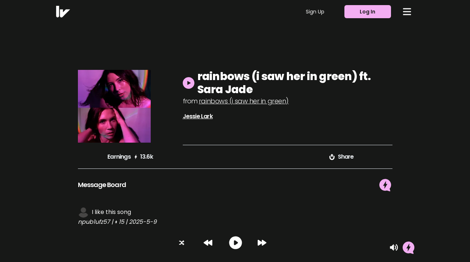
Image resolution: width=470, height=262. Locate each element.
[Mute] (394, 247)
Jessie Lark (198, 116)
